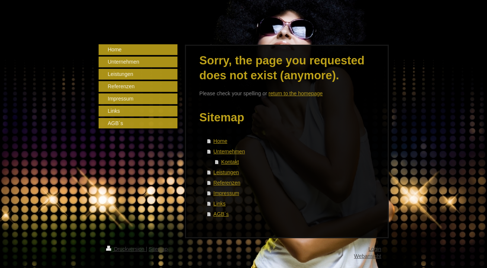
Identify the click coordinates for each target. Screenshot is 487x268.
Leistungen (226, 172)
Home (220, 141)
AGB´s (221, 214)
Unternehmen (229, 151)
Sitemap (158, 249)
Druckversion (126, 249)
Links (220, 204)
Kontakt (230, 162)
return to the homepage (296, 93)
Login (374, 249)
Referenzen (227, 183)
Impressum (226, 193)
